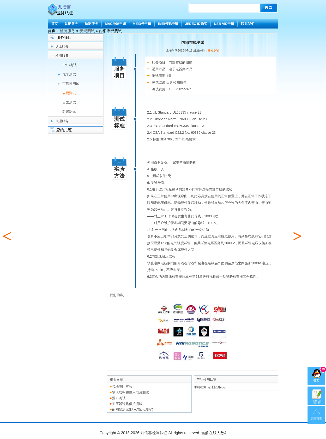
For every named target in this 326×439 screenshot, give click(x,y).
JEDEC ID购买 (196, 24)
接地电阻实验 (122, 386)
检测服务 (91, 24)
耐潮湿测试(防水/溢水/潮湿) (132, 409)
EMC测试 (69, 65)
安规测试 (87, 31)
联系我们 (247, 24)
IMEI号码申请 (168, 24)
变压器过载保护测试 (127, 404)
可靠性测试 (70, 84)
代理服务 (62, 121)
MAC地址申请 (115, 24)
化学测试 (69, 74)
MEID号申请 (142, 24)
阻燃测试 (69, 112)
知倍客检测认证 (153, 433)
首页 (54, 24)
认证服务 (71, 24)
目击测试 (69, 102)
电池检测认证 (216, 387)
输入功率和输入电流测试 (130, 392)
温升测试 (119, 398)
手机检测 (200, 387)
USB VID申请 (224, 24)
